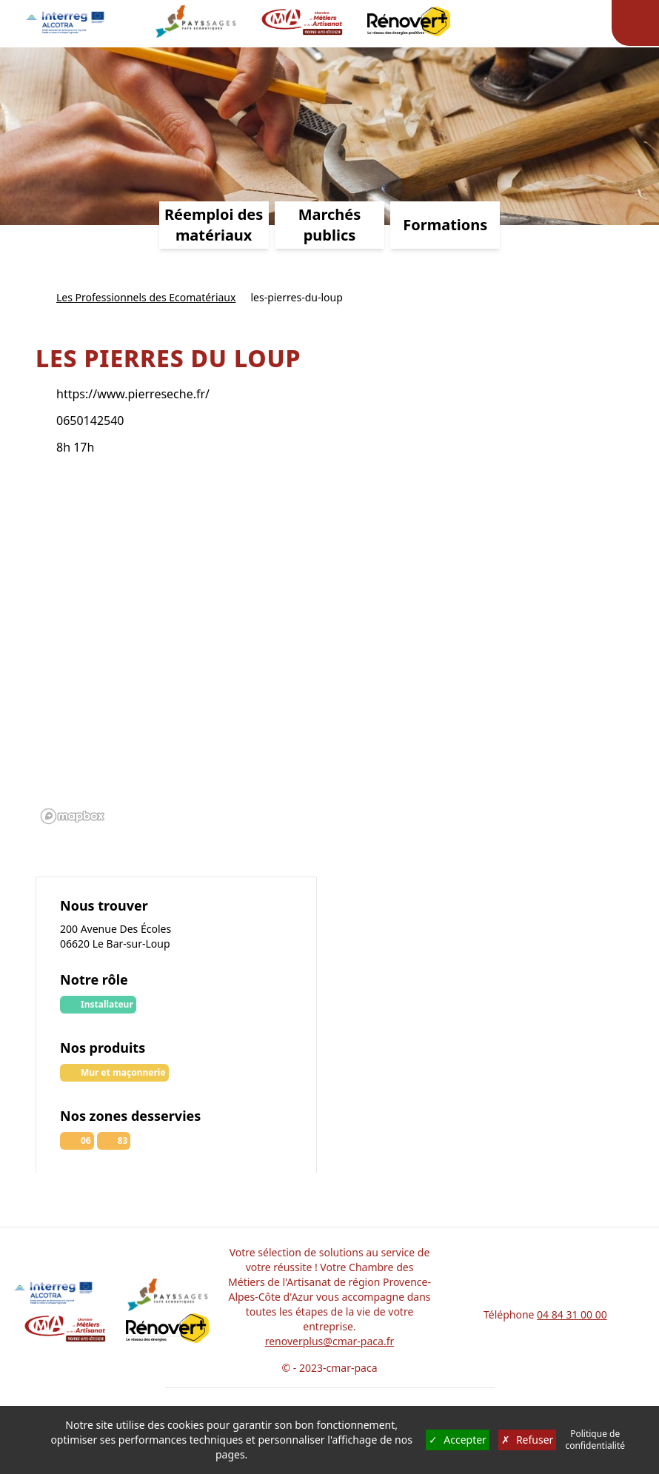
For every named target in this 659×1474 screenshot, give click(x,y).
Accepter (457, 1440)
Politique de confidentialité (595, 1440)
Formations (445, 225)
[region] (329, 651)
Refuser (527, 1440)
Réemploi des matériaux (213, 224)
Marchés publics (329, 224)
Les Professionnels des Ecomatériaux (145, 297)
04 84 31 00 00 (572, 1314)
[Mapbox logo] (72, 816)
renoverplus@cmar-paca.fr (330, 1341)
